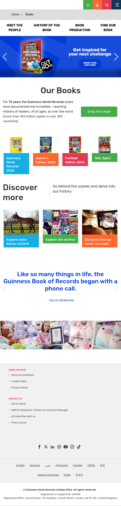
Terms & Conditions (22, 375)
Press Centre (18, 422)
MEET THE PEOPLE (15, 28)
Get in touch (18, 404)
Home (15, 14)
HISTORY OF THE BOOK (47, 28)
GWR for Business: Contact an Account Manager (39, 410)
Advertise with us (25, 416)
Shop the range (99, 111)
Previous (4, 56)
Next (116, 56)
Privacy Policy (19, 387)
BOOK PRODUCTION (79, 28)
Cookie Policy (19, 381)
